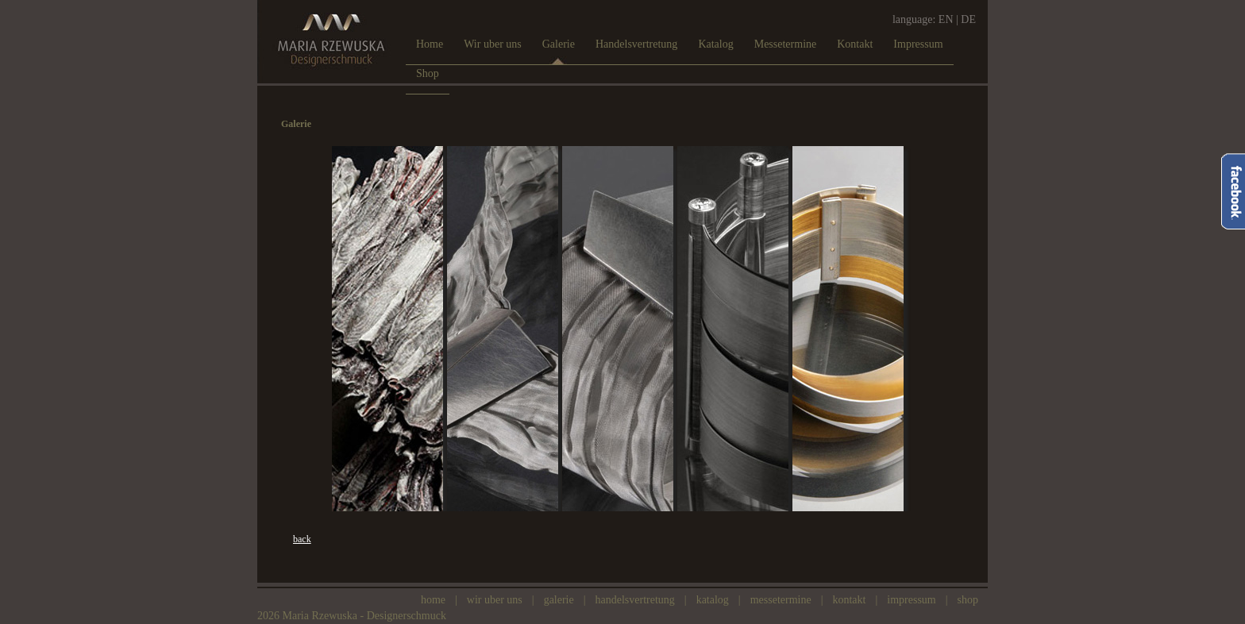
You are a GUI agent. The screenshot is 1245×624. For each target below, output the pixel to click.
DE (968, 19)
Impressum (911, 600)
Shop (968, 600)
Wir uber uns (494, 600)
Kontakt (848, 600)
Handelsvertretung (635, 600)
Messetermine (780, 600)
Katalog (712, 600)
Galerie (559, 600)
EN (946, 19)
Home (433, 600)
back (302, 539)
